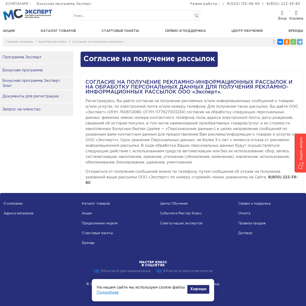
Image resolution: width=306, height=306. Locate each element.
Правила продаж (252, 223)
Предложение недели (100, 223)
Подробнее (108, 292)
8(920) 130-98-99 (243, 4)
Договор (245, 233)
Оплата (244, 213)
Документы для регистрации (30, 96)
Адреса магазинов (18, 213)
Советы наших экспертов (181, 223)
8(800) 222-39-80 (283, 4)
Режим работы (203, 4)
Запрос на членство (21, 109)
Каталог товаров (58, 31)
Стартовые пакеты (120, 31)
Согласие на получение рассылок (97, 41)
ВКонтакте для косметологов (184, 271)
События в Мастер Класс (181, 213)
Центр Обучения (174, 203)
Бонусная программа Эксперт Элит (31, 83)
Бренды (296, 31)
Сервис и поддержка (185, 31)
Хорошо (198, 289)
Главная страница (19, 41)
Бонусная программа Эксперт (64, 4)
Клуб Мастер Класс (52, 41)
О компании (13, 203)
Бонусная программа (22, 70)
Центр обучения (247, 31)
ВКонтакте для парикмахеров (122, 271)
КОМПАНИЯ (17, 4)
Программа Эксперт (22, 57)
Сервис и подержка (254, 203)
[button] (300, 152)
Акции (9, 31)
